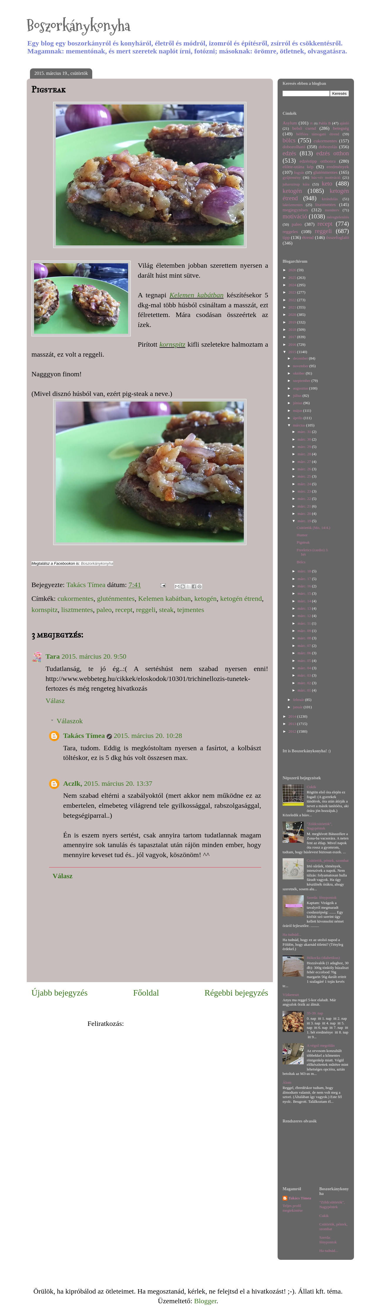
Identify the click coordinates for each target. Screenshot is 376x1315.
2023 (292, 292)
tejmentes (190, 609)
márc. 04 (305, 668)
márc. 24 (305, 484)
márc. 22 (305, 498)
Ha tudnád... (292, 934)
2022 (292, 300)
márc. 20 (305, 513)
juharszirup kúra (296, 184)
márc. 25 (305, 476)
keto (327, 183)
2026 (292, 270)
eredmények (338, 166)
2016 (292, 344)
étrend (308, 237)
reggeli (146, 609)
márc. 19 (305, 521)
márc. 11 (305, 623)
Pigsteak (303, 542)
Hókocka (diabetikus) (323, 957)
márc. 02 (305, 683)
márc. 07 (305, 645)
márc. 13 (305, 608)
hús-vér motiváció (325, 177)
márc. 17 (305, 578)
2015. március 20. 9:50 (93, 656)
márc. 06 (305, 653)
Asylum (290, 122)
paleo (104, 609)
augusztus (301, 388)
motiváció (295, 216)
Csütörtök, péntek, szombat (327, 860)
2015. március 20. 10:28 (148, 735)
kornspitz (172, 344)
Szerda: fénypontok (321, 897)
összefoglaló (337, 237)
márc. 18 (305, 571)
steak (166, 609)
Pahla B (324, 123)
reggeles (290, 231)
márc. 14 (305, 601)
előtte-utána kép (298, 166)
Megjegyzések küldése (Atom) (169, 1023)
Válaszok (69, 721)
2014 (292, 716)
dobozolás (328, 146)
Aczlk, (72, 783)
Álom (287, 1082)
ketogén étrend (241, 598)
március (299, 425)
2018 (292, 329)
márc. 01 (305, 690)
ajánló (344, 123)
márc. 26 (305, 469)
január (298, 707)
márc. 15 (305, 593)
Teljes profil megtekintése (293, 1208)
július (298, 395)
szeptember (302, 380)
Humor (302, 535)
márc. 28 (305, 454)
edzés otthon (332, 153)
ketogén (205, 598)
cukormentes (76, 598)
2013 (292, 723)
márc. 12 (305, 615)
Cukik (311, 787)
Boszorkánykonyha (78, 26)
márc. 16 (305, 586)
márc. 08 (305, 638)
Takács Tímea (84, 735)
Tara (53, 656)
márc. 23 (305, 491)
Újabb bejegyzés (59, 992)
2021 (292, 307)
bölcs (289, 140)
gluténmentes (116, 598)
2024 (292, 285)
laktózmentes (293, 205)
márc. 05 (305, 660)
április (298, 418)
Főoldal (146, 992)
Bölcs (301, 562)
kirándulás (330, 199)
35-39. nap (315, 1013)
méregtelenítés (338, 217)
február (299, 699)
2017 (292, 337)
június (298, 403)
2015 (292, 352)
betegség (341, 128)
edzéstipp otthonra (318, 161)
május (298, 410)
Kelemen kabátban (196, 295)
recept (123, 609)
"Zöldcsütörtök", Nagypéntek (319, 826)
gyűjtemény (292, 177)
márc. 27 (305, 461)
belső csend (304, 128)
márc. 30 (305, 439)
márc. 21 (305, 506)
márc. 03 (305, 675)
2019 (292, 322)
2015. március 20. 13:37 (118, 783)
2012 (292, 731)
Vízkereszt (291, 994)
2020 (292, 314)
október (299, 373)
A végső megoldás (321, 1045)
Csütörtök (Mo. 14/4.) (313, 527)
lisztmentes (77, 609)
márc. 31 (305, 431)
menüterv (332, 210)
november (301, 366)
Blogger (205, 1301)
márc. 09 (305, 630)
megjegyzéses (295, 209)
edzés (289, 153)
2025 (292, 277)
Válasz (55, 700)
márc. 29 (305, 446)
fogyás (299, 172)
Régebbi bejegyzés (236, 992)
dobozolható (294, 146)
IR (311, 123)
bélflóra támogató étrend (317, 134)
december (301, 358)
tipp (286, 237)
